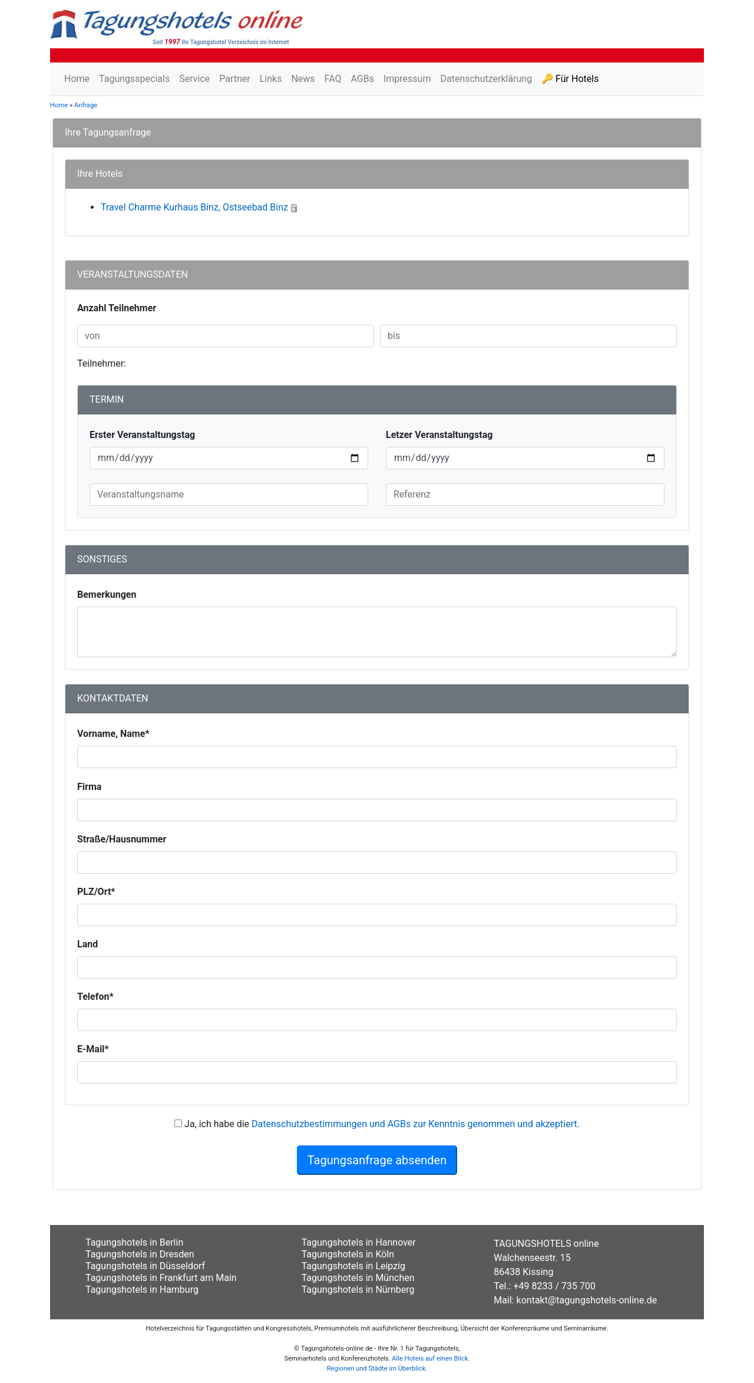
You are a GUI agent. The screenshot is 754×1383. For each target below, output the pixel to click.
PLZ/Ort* (96, 891)
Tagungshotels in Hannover (359, 1242)
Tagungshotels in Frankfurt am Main (161, 1277)
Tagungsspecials (134, 78)
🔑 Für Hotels (569, 78)
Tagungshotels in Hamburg (142, 1289)
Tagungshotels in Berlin (134, 1242)
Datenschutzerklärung (486, 78)
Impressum (407, 78)
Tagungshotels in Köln (348, 1254)
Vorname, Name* (113, 733)
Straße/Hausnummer (121, 839)
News (303, 78)
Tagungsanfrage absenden (377, 1160)
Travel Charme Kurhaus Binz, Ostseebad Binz (194, 207)
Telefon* (95, 996)
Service (194, 78)
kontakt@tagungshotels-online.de (587, 1300)
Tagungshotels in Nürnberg (358, 1289)
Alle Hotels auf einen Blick (430, 1358)
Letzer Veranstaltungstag (439, 434)
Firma (89, 786)
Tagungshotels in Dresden (139, 1254)
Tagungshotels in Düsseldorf (145, 1266)
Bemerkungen (106, 594)
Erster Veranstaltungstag (142, 434)
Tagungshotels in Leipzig (353, 1266)
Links (271, 78)
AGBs (361, 78)
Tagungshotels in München (358, 1277)
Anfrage (85, 105)
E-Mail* (93, 1049)
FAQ (333, 78)
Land (87, 944)
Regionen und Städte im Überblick (376, 1368)
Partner (234, 78)
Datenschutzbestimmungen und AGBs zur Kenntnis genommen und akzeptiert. (416, 1124)
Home (77, 78)
